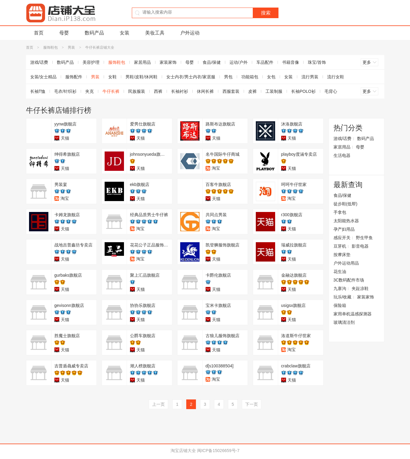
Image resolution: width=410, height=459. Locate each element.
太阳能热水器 (346, 220)
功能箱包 (249, 76)
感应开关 (342, 237)
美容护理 (91, 62)
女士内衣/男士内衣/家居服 (190, 76)
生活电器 (342, 155)
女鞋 (112, 76)
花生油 (340, 271)
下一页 (251, 404)
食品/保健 (212, 62)
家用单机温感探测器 (353, 313)
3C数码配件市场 (349, 280)
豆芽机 (340, 246)
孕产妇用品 (344, 229)
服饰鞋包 (50, 47)
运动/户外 (238, 62)
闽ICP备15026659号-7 (218, 450)
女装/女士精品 (43, 76)
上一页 (158, 404)
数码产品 (94, 32)
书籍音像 (290, 62)
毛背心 (330, 91)
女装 (124, 32)
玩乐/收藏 (343, 297)
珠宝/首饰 (317, 62)
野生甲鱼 (364, 237)
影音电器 (360, 246)
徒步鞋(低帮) (345, 203)
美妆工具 (154, 32)
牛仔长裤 (110, 91)
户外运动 (190, 32)
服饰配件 (73, 76)
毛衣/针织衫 (65, 91)
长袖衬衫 (179, 91)
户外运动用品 (346, 263)
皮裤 (252, 91)
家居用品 (142, 62)
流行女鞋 (335, 76)
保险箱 (340, 305)
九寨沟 (340, 288)
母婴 (64, 32)
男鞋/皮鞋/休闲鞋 (141, 76)
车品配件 (264, 62)
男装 (71, 47)
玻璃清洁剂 (344, 322)
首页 (39, 32)
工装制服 (273, 91)
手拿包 (340, 212)
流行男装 (309, 76)
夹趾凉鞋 (360, 288)
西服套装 (231, 91)
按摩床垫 (342, 254)
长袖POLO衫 (303, 91)
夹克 (89, 91)
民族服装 (136, 91)
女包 (271, 76)
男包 (228, 76)
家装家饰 (168, 62)
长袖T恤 (38, 91)
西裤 (158, 91)
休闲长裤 (205, 91)
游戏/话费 (39, 62)
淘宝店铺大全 (183, 450)
